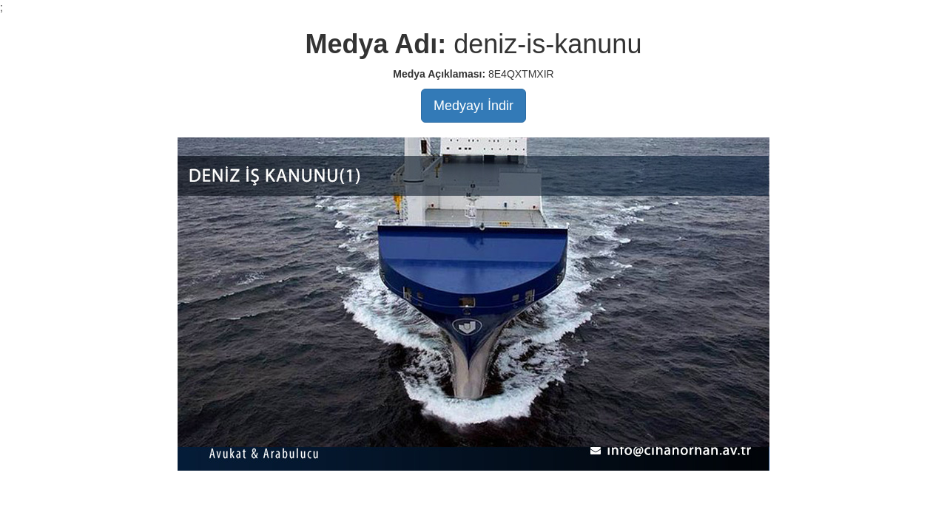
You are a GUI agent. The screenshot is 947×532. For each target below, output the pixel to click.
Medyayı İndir (473, 105)
